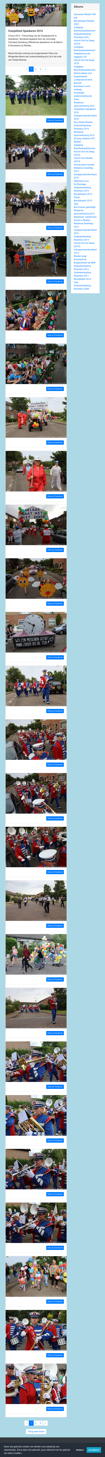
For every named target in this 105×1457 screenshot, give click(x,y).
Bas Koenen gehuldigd (84, 207)
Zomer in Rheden (82, 220)
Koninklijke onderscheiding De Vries (83, 96)
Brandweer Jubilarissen (85, 217)
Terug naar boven (36, 1431)
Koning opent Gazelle (84, 164)
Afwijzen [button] (80, 1450)
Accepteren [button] (93, 1450)
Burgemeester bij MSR (84, 262)
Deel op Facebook (55, 120)
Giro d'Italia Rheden (83, 122)
